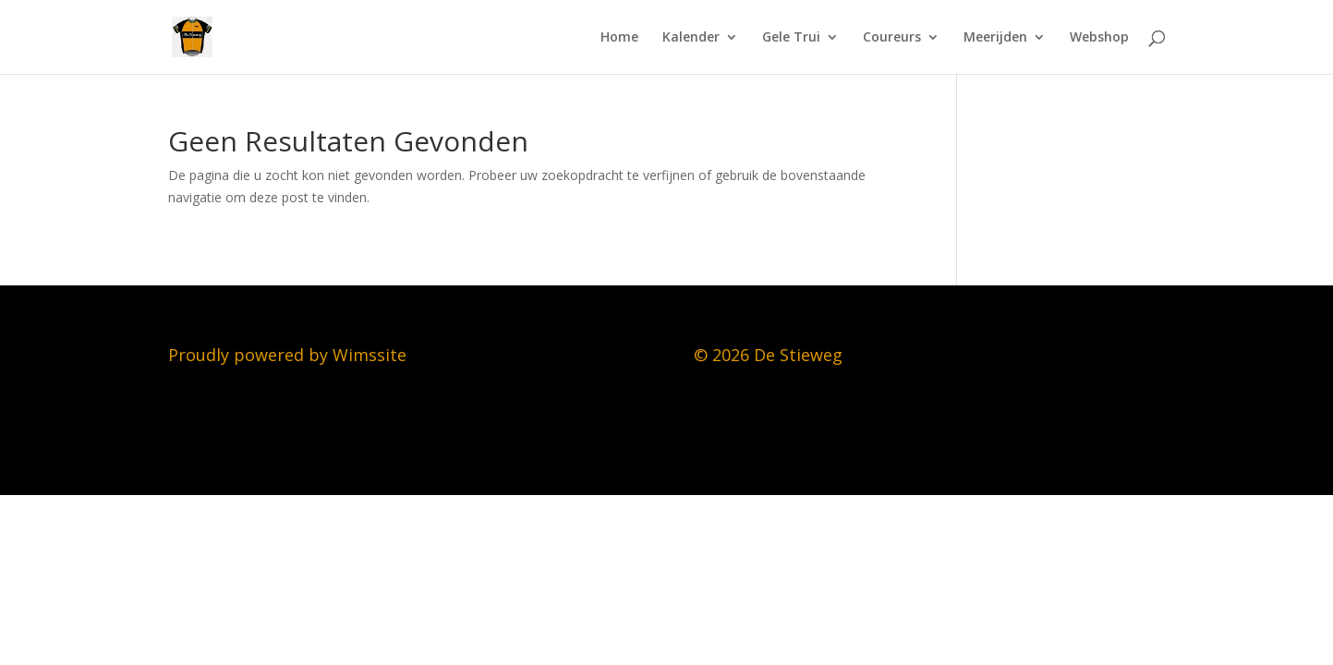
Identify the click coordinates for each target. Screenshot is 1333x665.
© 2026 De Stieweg (768, 355)
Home (619, 37)
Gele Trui (791, 37)
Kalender (691, 37)
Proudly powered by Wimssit (282, 355)
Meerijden (995, 37)
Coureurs (892, 37)
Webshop (1099, 37)
